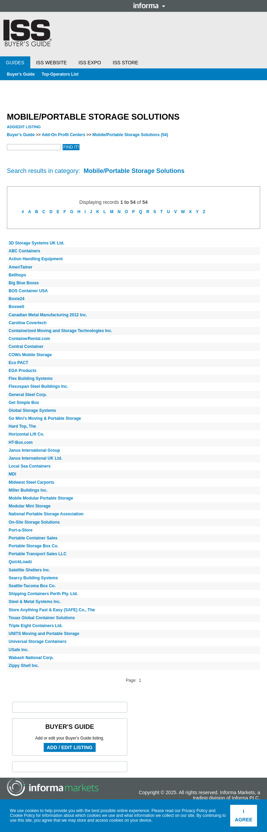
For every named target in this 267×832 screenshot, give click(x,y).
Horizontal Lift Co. (26, 434)
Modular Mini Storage (30, 506)
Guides (15, 62)
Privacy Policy (194, 810)
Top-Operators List (60, 74)
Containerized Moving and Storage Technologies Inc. (60, 330)
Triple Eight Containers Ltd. (36, 625)
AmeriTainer (20, 267)
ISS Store (125, 62)
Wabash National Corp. (31, 657)
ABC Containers (24, 251)
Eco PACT (18, 362)
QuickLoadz (20, 561)
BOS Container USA (28, 290)
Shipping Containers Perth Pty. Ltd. (43, 593)
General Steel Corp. (28, 394)
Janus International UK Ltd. (35, 458)
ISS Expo (89, 62)
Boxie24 (16, 298)
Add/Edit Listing (24, 127)
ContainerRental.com (29, 338)
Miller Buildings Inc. (28, 490)
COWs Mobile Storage (30, 354)
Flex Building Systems (31, 378)
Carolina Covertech (27, 322)
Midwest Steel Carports (31, 482)
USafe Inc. (19, 649)
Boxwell (16, 306)
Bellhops (17, 275)
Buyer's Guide (21, 74)
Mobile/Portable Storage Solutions (130, 134)
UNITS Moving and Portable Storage (44, 633)
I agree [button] (244, 815)
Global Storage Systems (32, 410)
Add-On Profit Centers (63, 134)
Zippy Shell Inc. (24, 665)
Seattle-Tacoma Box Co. (32, 585)
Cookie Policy (22, 815)
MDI (12, 474)
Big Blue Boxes (24, 283)
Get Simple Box (24, 402)
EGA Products (22, 370)
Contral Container (26, 346)
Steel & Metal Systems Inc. (35, 601)
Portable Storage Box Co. (33, 546)
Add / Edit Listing (70, 747)
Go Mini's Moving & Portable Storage (45, 418)
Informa (149, 5)
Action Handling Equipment (36, 258)
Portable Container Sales (33, 538)
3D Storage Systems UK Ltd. (36, 243)
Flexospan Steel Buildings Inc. (38, 386)
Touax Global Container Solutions (42, 617)
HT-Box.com (21, 442)
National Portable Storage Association (46, 514)
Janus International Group (34, 450)
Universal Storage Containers (37, 641)
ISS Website (51, 62)
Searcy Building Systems (33, 578)
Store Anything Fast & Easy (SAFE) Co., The (52, 609)
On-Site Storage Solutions (34, 522)
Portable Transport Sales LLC (37, 553)
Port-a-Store (20, 530)
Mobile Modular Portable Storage (41, 498)
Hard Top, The (22, 426)
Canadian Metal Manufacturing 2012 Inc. (48, 315)
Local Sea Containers (30, 466)
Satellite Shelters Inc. (29, 570)
